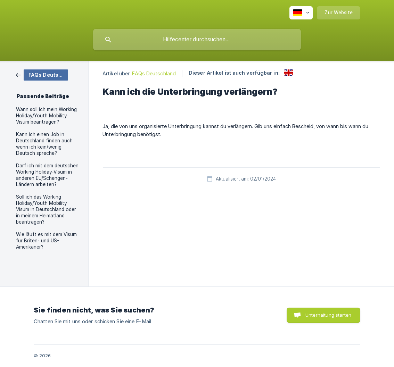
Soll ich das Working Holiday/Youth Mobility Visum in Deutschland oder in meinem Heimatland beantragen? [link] (46, 209)
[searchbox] (197, 39)
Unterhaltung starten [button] (328, 315)
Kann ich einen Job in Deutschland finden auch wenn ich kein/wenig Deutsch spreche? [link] (44, 144)
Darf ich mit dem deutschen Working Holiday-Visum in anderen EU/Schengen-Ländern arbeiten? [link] (47, 175)
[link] (42, 74)
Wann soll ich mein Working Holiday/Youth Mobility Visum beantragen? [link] (46, 116)
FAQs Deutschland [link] (154, 73)
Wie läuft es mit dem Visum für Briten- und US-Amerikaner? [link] (46, 241)
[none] (301, 12)
